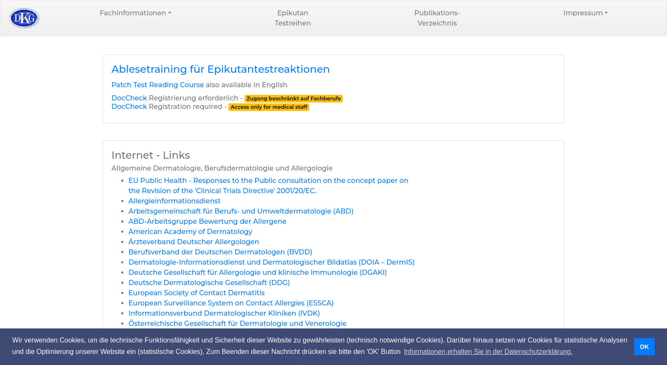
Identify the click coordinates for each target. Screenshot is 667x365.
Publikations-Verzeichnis (437, 18)
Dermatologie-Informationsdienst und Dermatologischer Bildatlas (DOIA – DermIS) (271, 262)
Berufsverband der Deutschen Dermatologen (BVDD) (220, 252)
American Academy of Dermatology (190, 232)
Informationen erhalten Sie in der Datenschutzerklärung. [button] (488, 351)
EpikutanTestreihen (293, 18)
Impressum (583, 13)
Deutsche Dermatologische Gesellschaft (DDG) (209, 283)
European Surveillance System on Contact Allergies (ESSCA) (231, 303)
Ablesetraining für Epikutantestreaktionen (220, 69)
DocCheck (129, 98)
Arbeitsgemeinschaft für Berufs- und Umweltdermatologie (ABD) (240, 211)
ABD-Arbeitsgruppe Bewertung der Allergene (207, 221)
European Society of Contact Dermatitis (196, 293)
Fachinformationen (133, 13)
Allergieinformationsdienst (174, 201)
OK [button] (644, 346)
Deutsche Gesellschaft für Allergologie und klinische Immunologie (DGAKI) (257, 272)
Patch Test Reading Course (157, 85)
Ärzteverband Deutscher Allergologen (193, 242)
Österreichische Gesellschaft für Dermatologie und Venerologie (237, 323)
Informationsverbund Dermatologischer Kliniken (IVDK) (224, 313)
